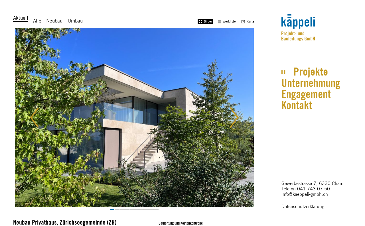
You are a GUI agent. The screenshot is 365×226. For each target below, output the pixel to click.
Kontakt (296, 105)
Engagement (306, 94)
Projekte (310, 71)
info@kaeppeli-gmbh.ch (304, 194)
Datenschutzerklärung (302, 206)
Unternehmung (310, 82)
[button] (39, 119)
